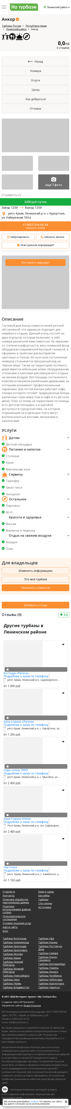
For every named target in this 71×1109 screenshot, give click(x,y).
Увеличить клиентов (35, 588)
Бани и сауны (46, 891)
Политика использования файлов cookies (17, 909)
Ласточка (10, 867)
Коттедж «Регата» (16, 673)
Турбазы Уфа (46, 938)
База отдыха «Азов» (17, 819)
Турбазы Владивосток (16, 987)
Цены (35, 90)
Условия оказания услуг (17, 923)
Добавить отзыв (35, 605)
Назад (39, 61)
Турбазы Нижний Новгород (13, 963)
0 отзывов (63, 47)
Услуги (35, 80)
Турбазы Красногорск (51, 983)
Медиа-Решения (32, 1005)
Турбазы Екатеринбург (52, 963)
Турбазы (43, 899)
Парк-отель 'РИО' (16, 770)
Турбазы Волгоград (14, 938)
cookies (34, 1101)
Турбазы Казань (48, 942)
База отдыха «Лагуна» (19, 721)
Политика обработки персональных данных (16, 901)
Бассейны (44, 895)
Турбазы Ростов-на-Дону (50, 948)
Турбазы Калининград (16, 942)
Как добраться (36, 99)
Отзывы (35, 108)
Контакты (8, 895)
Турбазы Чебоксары (50, 979)
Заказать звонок (52, 237)
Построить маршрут (35, 262)
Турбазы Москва (13, 954)
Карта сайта (10, 927)
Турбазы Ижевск (48, 971)
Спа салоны (45, 903)
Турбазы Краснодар (14, 946)
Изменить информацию (36, 571)
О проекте (9, 891)
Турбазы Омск (11, 979)
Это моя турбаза (35, 579)
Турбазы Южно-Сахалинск (48, 959)
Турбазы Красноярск (15, 950)
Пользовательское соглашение (14, 918)
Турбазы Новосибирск (16, 975)
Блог (5, 930)
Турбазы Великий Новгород (13, 970)
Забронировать (18, 237)
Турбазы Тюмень (48, 967)
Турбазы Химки (12, 957)
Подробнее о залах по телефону (26, 676)
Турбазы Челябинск (50, 975)
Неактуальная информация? (35, 245)
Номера (35, 71)
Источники (44, 907)
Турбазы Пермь (12, 983)
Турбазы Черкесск (49, 987)
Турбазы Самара (48, 953)
